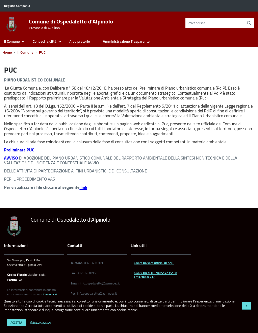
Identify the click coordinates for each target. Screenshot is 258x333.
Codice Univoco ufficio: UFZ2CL (154, 263)
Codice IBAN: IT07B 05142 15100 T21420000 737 (155, 275)
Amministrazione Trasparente (126, 41)
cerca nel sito (196, 23)
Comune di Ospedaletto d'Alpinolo (71, 24)
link (83, 187)
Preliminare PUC (19, 150)
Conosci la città (44, 41)
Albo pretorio (79, 41)
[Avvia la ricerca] (249, 23)
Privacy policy (40, 322)
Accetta (16, 322)
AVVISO (11, 158)
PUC (42, 52)
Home (7, 52)
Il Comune (12, 41)
